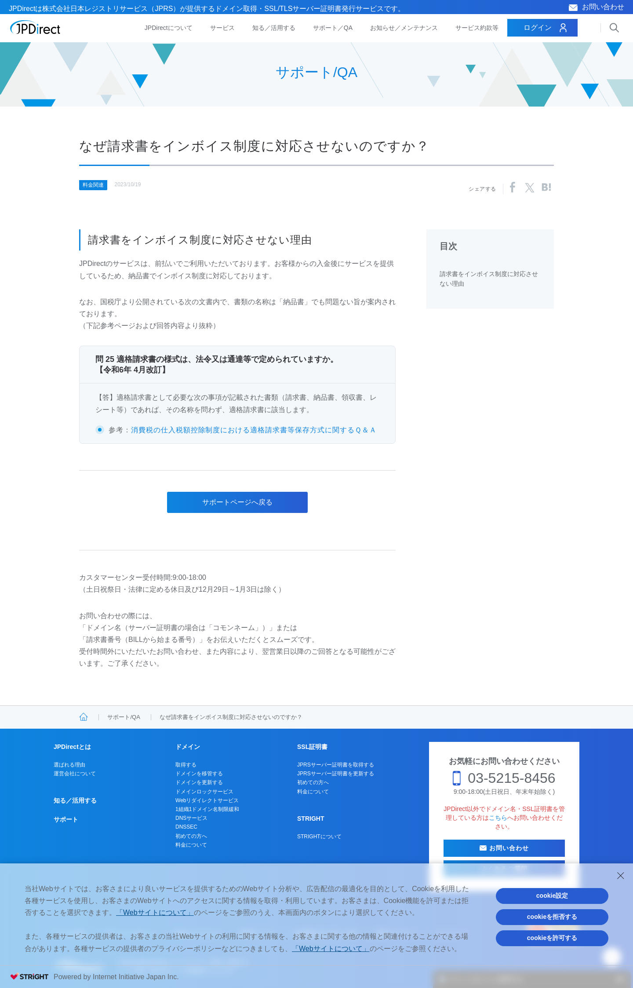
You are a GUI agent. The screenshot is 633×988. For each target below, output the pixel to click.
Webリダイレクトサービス (207, 800)
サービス (222, 27)
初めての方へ (191, 836)
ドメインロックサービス (204, 792)
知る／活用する (273, 27)
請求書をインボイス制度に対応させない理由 (489, 278)
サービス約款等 (476, 27)
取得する (185, 765)
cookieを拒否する (552, 916)
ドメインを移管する (199, 773)
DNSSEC (186, 827)
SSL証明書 (312, 746)
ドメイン (187, 746)
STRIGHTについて (319, 836)
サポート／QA (333, 27)
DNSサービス (191, 818)
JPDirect (35, 27)
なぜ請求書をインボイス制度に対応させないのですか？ (231, 717)
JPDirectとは (72, 746)
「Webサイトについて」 (155, 912)
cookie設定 (552, 895)
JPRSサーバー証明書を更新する (335, 773)
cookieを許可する (552, 937)
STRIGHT (310, 818)
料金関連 (93, 185)
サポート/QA (123, 717)
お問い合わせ (603, 7)
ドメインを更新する (199, 782)
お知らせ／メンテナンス (404, 27)
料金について (191, 845)
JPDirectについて (169, 27)
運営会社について (75, 773)
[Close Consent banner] (620, 875)
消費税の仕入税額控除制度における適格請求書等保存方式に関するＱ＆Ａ (254, 430)
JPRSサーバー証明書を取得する (335, 765)
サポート (66, 819)
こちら (498, 817)
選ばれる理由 (69, 765)
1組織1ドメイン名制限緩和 (207, 809)
